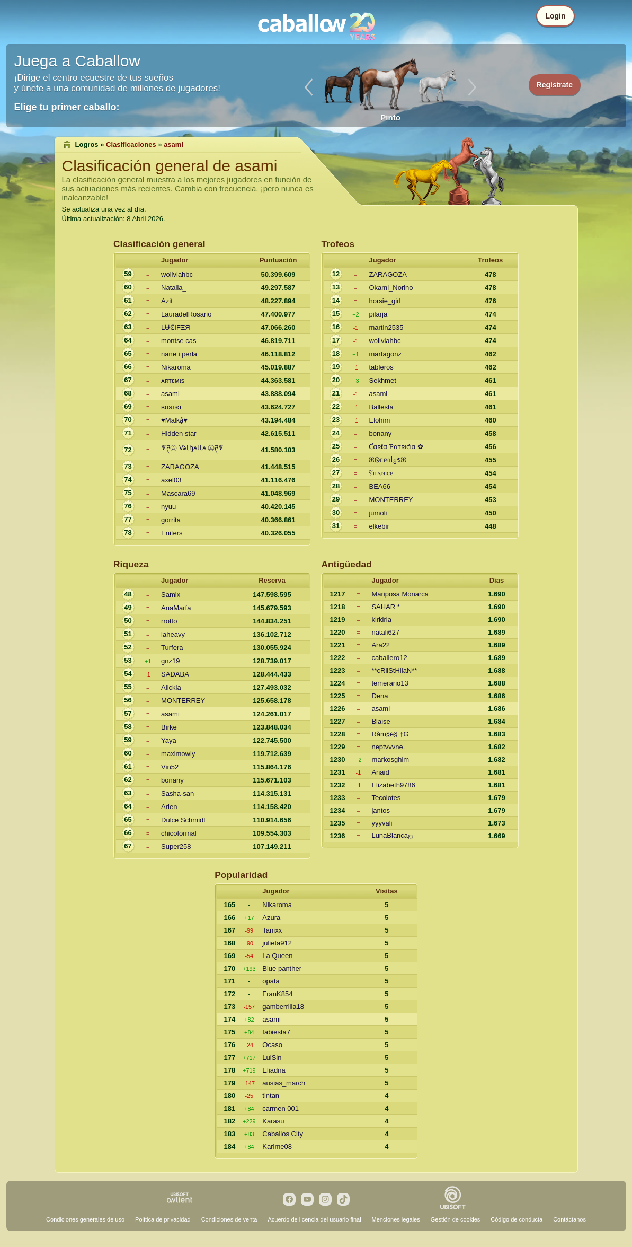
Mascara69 (178, 493)
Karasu (273, 1121)
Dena (379, 696)
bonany (380, 433)
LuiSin (271, 1057)
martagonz (385, 354)
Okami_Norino (391, 288)
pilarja (378, 314)
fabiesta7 (276, 1032)
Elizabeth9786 (393, 785)
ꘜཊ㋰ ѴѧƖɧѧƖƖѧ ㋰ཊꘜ (192, 448)
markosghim (390, 759)
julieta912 (277, 943)
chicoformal (178, 833)
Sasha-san (177, 793)
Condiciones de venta (229, 1219)
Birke (169, 727)
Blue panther (281, 968)
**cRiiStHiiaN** (394, 670)
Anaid (380, 772)
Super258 (176, 846)
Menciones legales (396, 1219)
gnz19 (170, 661)
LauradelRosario (186, 314)
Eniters (171, 533)
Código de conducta (516, 1219)
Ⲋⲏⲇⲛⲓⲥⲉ (381, 473)
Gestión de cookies (455, 1219)
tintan (270, 1096)
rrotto (169, 621)
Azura (271, 917)
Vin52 (170, 767)
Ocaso (272, 1045)
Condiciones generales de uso (85, 1219)
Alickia (171, 687)
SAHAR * (385, 607)
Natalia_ (173, 288)
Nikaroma (176, 367)
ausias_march (283, 1083)
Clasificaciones (131, 144)
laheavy (173, 634)
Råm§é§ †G (389, 734)
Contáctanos (569, 1219)
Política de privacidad (163, 1219)
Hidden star (178, 433)
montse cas (178, 341)
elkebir (379, 526)
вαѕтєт (171, 407)
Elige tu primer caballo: (67, 107)
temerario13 (389, 683)
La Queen (277, 956)
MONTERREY (391, 500)
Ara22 (380, 645)
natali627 (385, 632)
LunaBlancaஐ (392, 835)
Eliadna (273, 1070)
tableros (381, 367)
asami (170, 394)
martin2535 (386, 327)
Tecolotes (385, 798)
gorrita (171, 520)
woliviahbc (177, 274)
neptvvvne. (388, 747)
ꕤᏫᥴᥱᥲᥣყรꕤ (387, 460)
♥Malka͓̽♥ (174, 420)
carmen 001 (280, 1108)
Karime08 (277, 1147)
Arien (169, 807)
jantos (380, 810)
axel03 (171, 480)
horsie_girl (384, 301)
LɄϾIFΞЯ (175, 327)
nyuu (168, 507)
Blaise (380, 721)
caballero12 (389, 658)
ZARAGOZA (180, 467)
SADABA (175, 674)
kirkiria (381, 620)
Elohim (379, 420)
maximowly (178, 754)
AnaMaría (176, 608)
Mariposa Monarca (400, 594)
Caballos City (282, 1134)
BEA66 (379, 486)
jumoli (378, 513)
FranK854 (277, 994)
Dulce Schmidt (183, 820)
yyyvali (381, 823)
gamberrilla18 (283, 1007)
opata (271, 981)
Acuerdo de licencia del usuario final (314, 1219)
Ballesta (381, 407)
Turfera (172, 648)
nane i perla (179, 354)
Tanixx (272, 930)
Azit (167, 301)
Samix (170, 595)
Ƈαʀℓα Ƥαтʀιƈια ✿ (396, 447)
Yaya (168, 740)
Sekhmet (382, 380)
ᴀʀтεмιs (172, 380)
